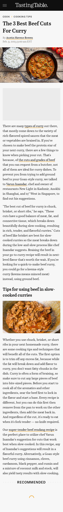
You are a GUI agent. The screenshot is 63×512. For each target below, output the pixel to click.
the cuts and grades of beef (37, 160)
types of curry (34, 126)
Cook (6, 16)
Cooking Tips (23, 16)
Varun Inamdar (16, 184)
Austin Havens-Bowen (19, 37)
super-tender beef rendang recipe (31, 429)
